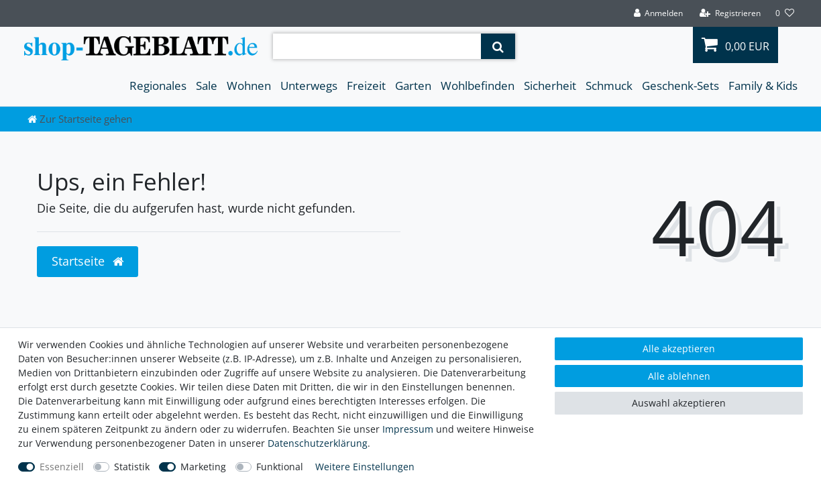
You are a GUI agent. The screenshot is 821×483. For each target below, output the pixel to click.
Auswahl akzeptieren (679, 402)
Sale (206, 85)
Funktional (279, 466)
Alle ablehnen (679, 376)
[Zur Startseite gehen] (80, 118)
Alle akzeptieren (679, 348)
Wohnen (249, 85)
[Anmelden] (658, 13)
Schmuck (609, 85)
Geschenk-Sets (680, 85)
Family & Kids (763, 85)
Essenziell (62, 466)
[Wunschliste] (785, 13)
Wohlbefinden (477, 85)
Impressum (407, 429)
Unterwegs (308, 85)
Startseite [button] (87, 261)
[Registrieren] (730, 13)
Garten (413, 85)
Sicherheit (550, 85)
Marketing (203, 466)
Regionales (157, 85)
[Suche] (498, 46)
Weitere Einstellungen (365, 466)
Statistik (132, 466)
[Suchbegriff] (377, 46)
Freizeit (366, 85)
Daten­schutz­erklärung (318, 443)
